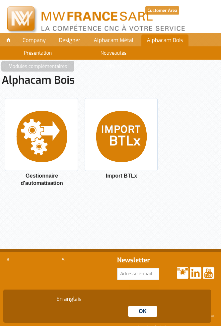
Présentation (38, 53)
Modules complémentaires (38, 66)
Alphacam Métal (113, 40)
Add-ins (113, 66)
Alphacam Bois (165, 40)
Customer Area (162, 10)
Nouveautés (113, 53)
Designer (70, 40)
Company (34, 40)
